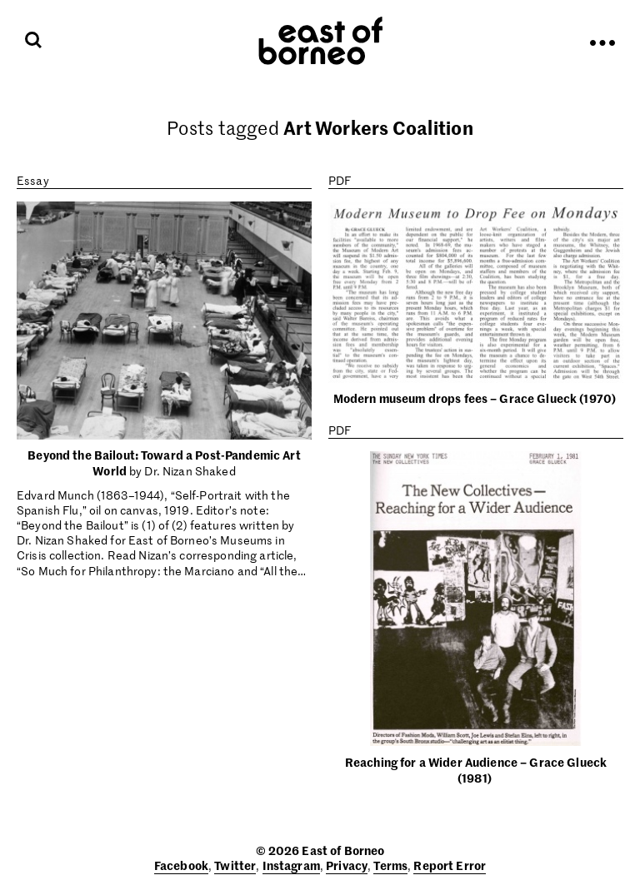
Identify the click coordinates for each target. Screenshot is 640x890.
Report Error (449, 865)
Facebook (181, 865)
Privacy (347, 865)
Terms (390, 865)
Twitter (235, 865)
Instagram (291, 865)
